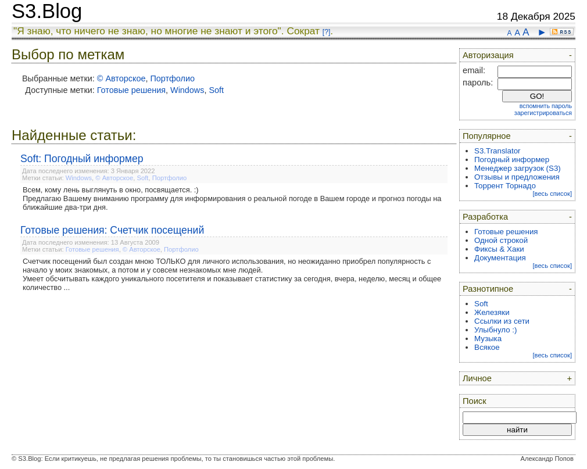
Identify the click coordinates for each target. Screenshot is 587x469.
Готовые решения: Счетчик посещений (112, 230)
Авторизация (488, 55)
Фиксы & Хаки (499, 249)
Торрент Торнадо (505, 185)
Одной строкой (501, 240)
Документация (500, 257)
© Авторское (121, 78)
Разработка (485, 216)
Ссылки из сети (501, 321)
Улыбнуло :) (495, 329)
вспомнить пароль (546, 105)
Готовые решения (131, 90)
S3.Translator (497, 150)
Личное (477, 378)
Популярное (487, 136)
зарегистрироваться (543, 112)
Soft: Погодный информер (82, 158)
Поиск (474, 401)
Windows (187, 90)
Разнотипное (488, 288)
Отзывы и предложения (517, 177)
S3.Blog (47, 11)
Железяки (492, 312)
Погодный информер (511, 159)
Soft (216, 90)
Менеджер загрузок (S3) (517, 168)
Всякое (487, 347)
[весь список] (552, 193)
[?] (326, 32)
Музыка (488, 338)
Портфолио (172, 78)
